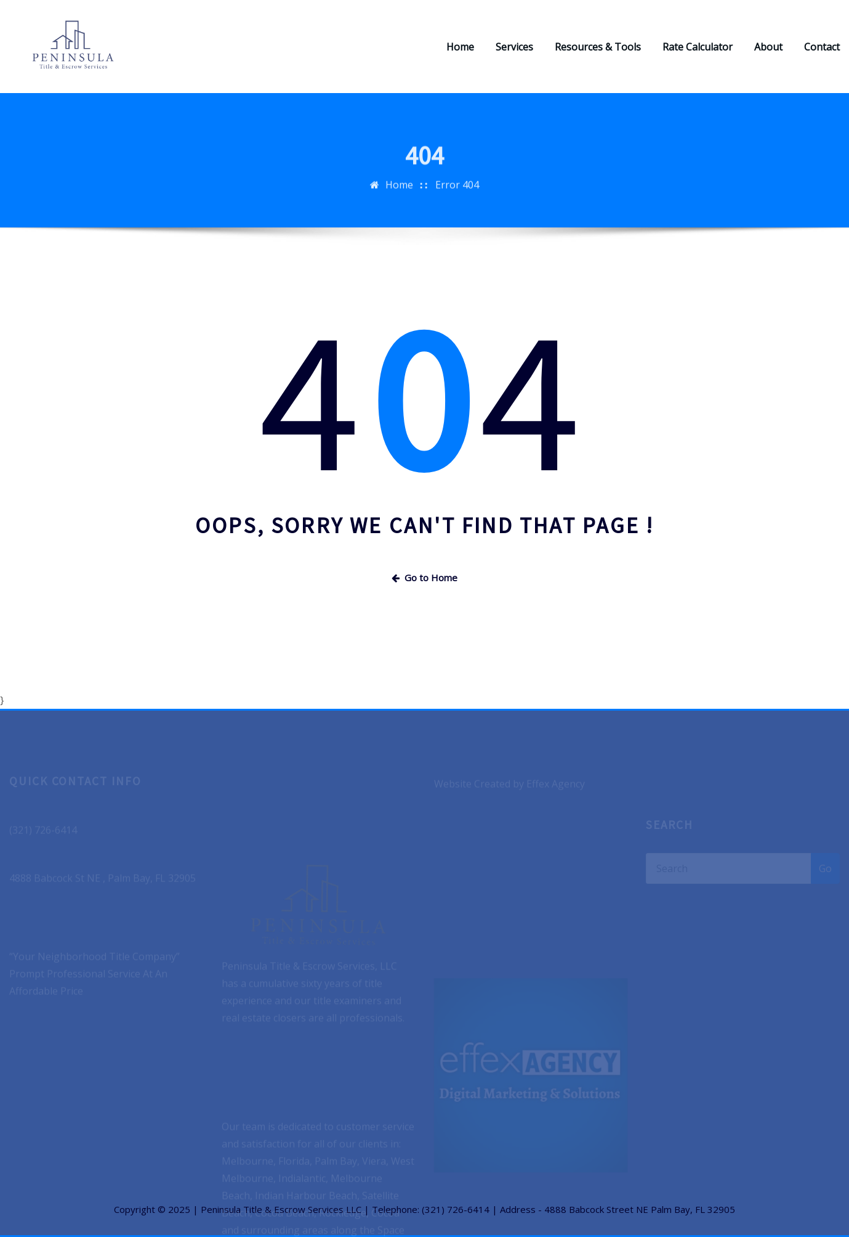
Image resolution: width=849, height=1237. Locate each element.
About (768, 47)
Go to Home (424, 577)
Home (460, 47)
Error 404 (457, 191)
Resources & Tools (598, 47)
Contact (822, 47)
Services (514, 47)
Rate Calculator (697, 47)
